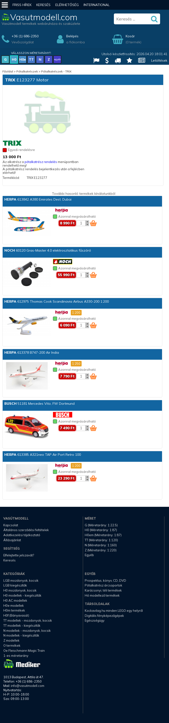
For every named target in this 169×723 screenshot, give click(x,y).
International (97, 5)
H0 (14, 59)
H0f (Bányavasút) (16, 615)
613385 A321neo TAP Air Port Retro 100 (42, 454)
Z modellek (11, 640)
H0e (22, 59)
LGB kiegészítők (15, 585)
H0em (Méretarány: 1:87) (103, 535)
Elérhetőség (67, 5)
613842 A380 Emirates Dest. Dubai (38, 199)
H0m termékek (14, 610)
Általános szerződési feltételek (26, 530)
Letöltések (159, 60)
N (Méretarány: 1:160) (101, 545)
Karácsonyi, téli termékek (103, 590)
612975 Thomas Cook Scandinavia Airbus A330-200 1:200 (56, 301)
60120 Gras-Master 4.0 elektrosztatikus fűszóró (47, 250)
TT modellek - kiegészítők (21, 625)
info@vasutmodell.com (27, 686)
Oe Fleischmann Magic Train (24, 650)
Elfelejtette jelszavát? (18, 555)
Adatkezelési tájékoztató (21, 535)
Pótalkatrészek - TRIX (56, 71)
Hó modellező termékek (102, 595)
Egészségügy (94, 620)
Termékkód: (11, 178)
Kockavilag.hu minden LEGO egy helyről (114, 610)
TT (31, 59)
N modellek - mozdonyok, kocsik (27, 630)
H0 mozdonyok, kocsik (20, 590)
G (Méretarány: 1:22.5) (101, 525)
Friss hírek (22, 5)
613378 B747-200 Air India (31, 352)
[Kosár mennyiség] (80, 223)
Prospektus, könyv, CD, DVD (105, 580)
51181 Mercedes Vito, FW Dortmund (39, 403)
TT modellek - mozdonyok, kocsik (27, 620)
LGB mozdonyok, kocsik (21, 580)
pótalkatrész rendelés (41, 162)
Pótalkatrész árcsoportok (103, 585)
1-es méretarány (15, 656)
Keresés (43, 5)
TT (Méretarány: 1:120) (101, 540)
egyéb (57, 59)
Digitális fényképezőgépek (104, 616)
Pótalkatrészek (27, 71)
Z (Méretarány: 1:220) (101, 550)
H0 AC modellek (15, 600)
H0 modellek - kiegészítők (22, 595)
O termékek (11, 645)
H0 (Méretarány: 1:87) (101, 530)
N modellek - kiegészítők (21, 635)
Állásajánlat (12, 540)
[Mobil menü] (5, 5)
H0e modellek (13, 605)
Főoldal (7, 71)
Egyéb (89, 555)
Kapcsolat (10, 525)
